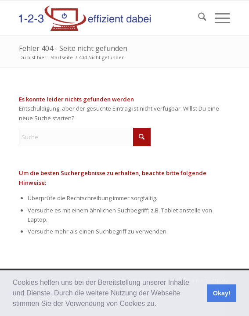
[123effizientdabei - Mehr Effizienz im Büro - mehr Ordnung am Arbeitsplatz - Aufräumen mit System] (103, 18)
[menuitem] (197, 18)
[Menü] (218, 18)
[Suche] (197, 18)
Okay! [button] (222, 293)
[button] (160, 304)
